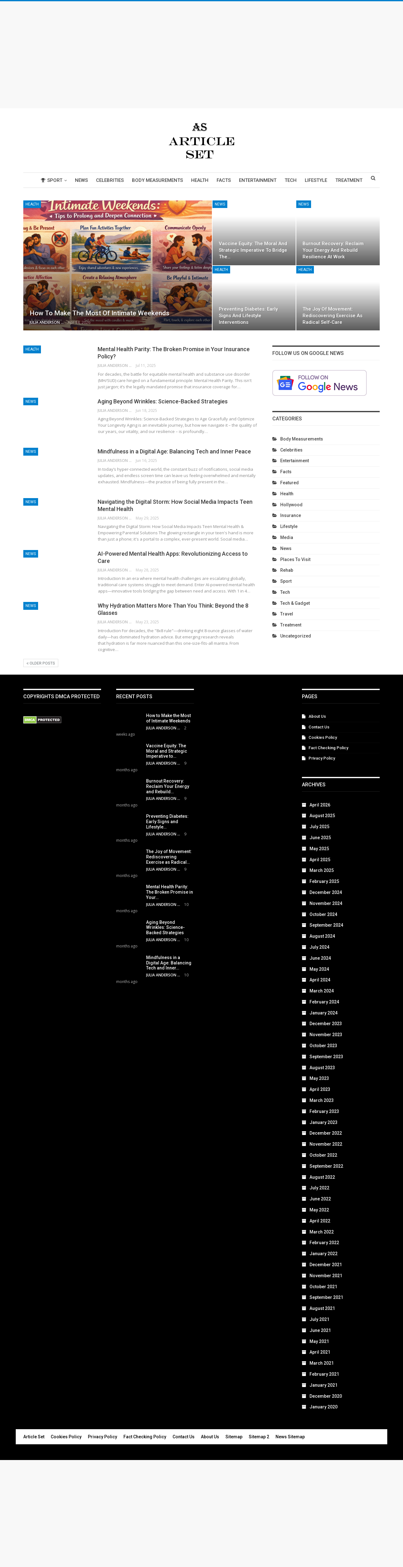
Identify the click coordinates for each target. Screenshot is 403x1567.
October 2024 (323, 914)
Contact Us (319, 727)
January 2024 (323, 1012)
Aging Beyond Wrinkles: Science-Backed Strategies (163, 401)
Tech (298, 180)
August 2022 (322, 1177)
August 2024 (322, 936)
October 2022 (323, 1155)
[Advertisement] (201, 55)
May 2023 (319, 1078)
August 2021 (322, 1308)
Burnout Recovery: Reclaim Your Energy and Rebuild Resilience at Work (333, 250)
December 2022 (325, 1133)
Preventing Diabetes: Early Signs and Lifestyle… (167, 821)
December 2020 (325, 1396)
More (350, 180)
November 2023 (325, 1034)
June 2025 (320, 837)
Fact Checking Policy (328, 747)
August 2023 (322, 1067)
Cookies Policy (323, 737)
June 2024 (320, 958)
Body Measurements (160, 180)
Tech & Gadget (295, 603)
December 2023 (325, 1023)
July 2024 (319, 947)
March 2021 (321, 1363)
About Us (317, 716)
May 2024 (319, 969)
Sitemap (233, 1436)
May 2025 (319, 848)
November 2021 (325, 1275)
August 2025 (322, 815)
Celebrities (112, 180)
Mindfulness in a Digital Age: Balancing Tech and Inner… (168, 963)
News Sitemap (290, 1436)
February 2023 (324, 1111)
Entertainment (263, 180)
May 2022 (319, 1209)
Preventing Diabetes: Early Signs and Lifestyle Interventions (248, 315)
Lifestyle (324, 180)
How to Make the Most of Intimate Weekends (99, 313)
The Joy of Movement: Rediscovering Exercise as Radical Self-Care (332, 315)
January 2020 (323, 1406)
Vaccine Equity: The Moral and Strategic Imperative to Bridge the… (253, 250)
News (82, 180)
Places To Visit (295, 559)
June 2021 (320, 1330)
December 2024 (325, 892)
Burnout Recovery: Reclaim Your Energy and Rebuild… (167, 786)
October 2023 (323, 1045)
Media (286, 537)
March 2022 (321, 1231)
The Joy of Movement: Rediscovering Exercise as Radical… (169, 857)
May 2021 (319, 1341)
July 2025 (319, 826)
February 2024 (324, 1001)
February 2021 (324, 1374)
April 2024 (319, 979)
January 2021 (323, 1385)
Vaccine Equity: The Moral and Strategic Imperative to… (166, 751)
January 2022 (323, 1253)
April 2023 (319, 1089)
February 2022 (324, 1242)
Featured (289, 482)
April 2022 (319, 1220)
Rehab (286, 570)
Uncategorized (295, 635)
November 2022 (325, 1144)
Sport (52, 180)
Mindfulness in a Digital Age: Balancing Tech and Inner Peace (174, 451)
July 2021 (319, 1319)
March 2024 (321, 990)
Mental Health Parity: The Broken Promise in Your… (169, 892)
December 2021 (325, 1264)
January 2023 (323, 1122)
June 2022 (320, 1198)
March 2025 (321, 870)
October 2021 (323, 1286)
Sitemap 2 (259, 1436)
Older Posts (40, 663)
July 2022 (319, 1187)
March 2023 (321, 1100)
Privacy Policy (322, 758)
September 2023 (326, 1056)
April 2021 (319, 1352)
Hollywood (291, 504)
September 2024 (326, 925)
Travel (286, 613)
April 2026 (319, 804)
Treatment (290, 624)
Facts (229, 180)
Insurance (290, 515)
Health (204, 180)
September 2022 (326, 1166)
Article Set (33, 1436)
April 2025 (319, 859)
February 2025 (324, 881)
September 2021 (326, 1297)
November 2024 (325, 903)
